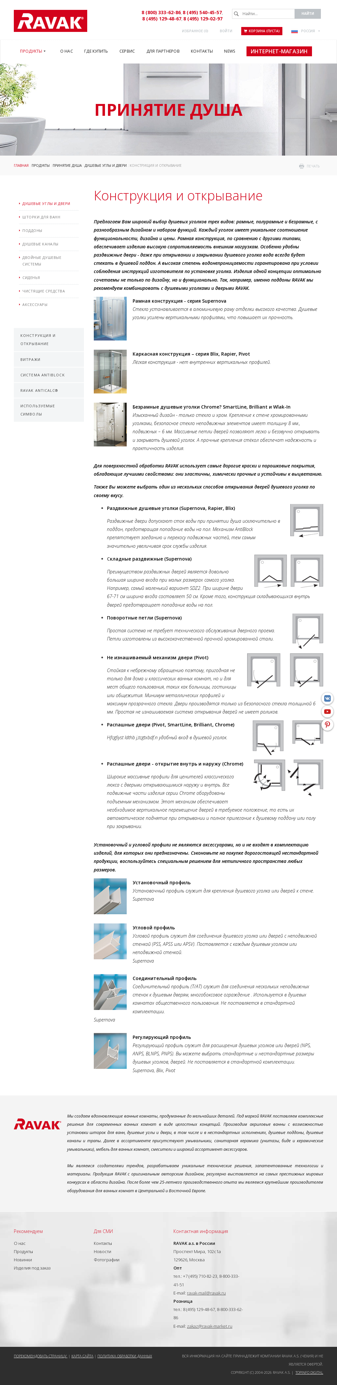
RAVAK (50, 21)
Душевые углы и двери (106, 165)
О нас (20, 1243)
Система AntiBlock (42, 374)
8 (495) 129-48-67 (161, 18)
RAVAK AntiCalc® (39, 390)
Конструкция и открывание (38, 339)
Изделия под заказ (32, 1268)
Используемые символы (37, 409)
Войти (226, 31)
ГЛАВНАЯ (21, 165)
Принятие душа (67, 165)
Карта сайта (82, 1355)
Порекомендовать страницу (40, 1355)
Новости (102, 1251)
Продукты (41, 165)
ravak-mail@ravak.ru (206, 1293)
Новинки (23, 1260)
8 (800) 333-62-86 (161, 12)
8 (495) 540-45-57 (202, 12)
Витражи (30, 359)
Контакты (103, 1243)
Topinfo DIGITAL (309, 1372)
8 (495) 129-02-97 (202, 18)
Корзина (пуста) (262, 31)
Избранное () (195, 31)
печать (313, 166)
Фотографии (106, 1260)
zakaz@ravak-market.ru (209, 1326)
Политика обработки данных (124, 1355)
